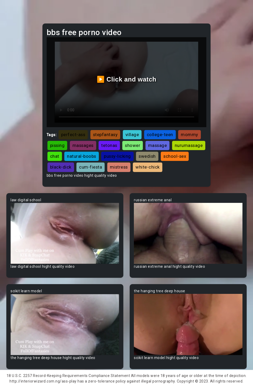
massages (83, 145)
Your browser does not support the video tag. (65, 233)
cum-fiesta (90, 167)
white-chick (147, 167)
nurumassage (189, 145)
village (132, 134)
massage (157, 145)
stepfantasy (105, 134)
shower (132, 145)
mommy (189, 134)
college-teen (160, 134)
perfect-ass (73, 134)
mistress (119, 167)
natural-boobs (81, 156)
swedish (147, 156)
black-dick (60, 167)
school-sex (174, 156)
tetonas (109, 145)
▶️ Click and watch (127, 79)
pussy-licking (117, 156)
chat (54, 156)
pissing (57, 145)
